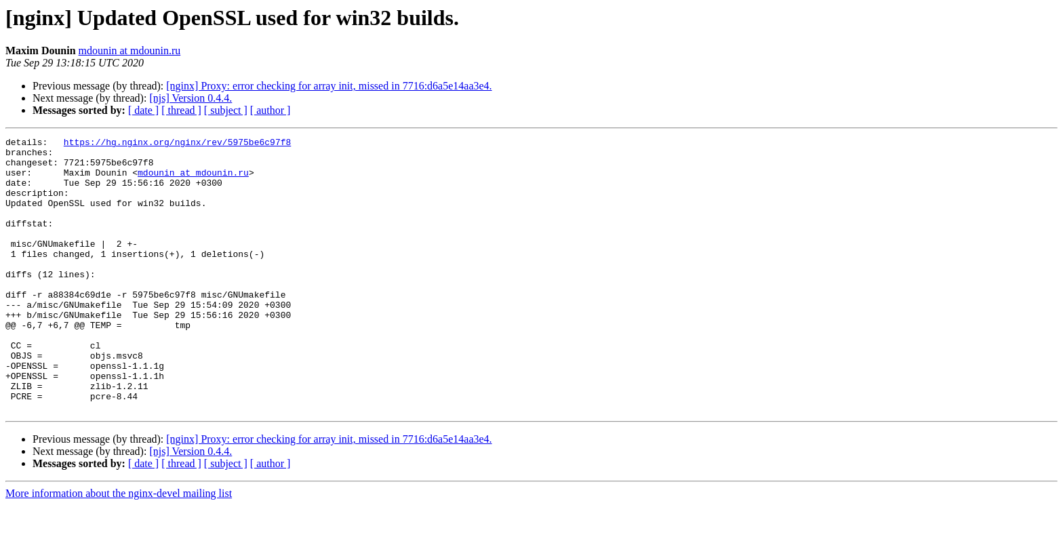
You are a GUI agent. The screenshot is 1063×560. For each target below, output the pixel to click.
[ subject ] (225, 110)
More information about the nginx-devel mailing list (118, 548)
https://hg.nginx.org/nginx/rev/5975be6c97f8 (177, 144)
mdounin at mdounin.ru (130, 50)
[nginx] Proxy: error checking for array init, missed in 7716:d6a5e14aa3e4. (329, 86)
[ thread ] (181, 110)
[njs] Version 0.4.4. (190, 98)
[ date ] (143, 110)
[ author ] (270, 110)
